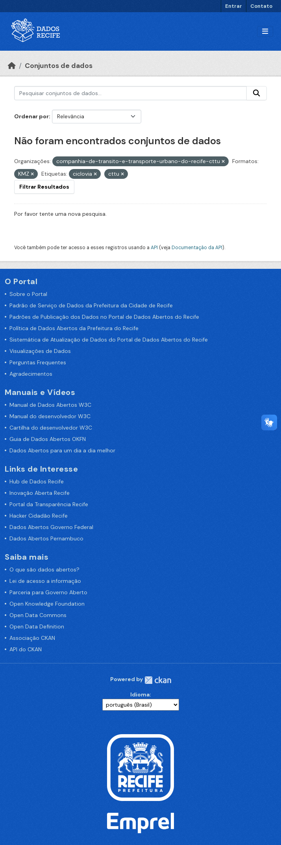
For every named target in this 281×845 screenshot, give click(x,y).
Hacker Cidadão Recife (38, 515)
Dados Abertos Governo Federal (51, 527)
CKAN (157, 680)
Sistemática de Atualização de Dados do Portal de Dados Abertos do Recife (108, 339)
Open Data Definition (36, 626)
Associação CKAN (32, 637)
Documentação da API (197, 247)
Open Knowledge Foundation (47, 603)
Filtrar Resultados (44, 186)
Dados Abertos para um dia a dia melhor (62, 450)
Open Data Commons (38, 615)
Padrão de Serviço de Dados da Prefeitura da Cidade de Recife (91, 305)
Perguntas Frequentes (37, 362)
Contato (261, 6)
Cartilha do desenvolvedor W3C (50, 427)
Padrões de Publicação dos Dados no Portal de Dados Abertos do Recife (104, 316)
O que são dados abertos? (44, 569)
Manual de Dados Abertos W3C (50, 404)
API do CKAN (25, 649)
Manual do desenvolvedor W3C (50, 416)
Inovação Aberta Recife (39, 492)
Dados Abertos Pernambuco (46, 538)
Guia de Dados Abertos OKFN (47, 439)
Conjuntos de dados (58, 65)
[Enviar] (256, 93)
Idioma (140, 694)
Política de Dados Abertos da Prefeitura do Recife (74, 328)
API (154, 247)
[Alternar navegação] (265, 31)
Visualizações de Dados (40, 351)
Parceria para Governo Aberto (48, 592)
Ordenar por (31, 116)
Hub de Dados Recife (36, 481)
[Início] (12, 65)
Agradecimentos (30, 373)
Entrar (233, 6)
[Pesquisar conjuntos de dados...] (130, 93)
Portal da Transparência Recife (48, 504)
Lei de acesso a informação (45, 580)
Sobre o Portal (28, 294)
